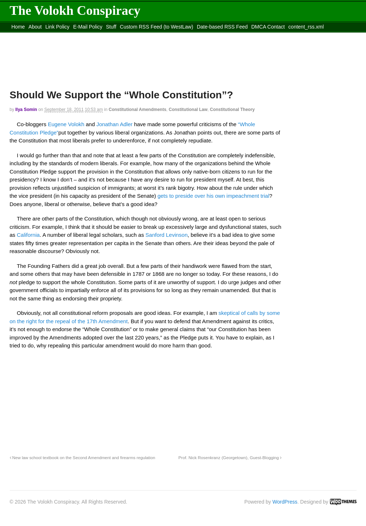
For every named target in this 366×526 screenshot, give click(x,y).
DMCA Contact (268, 27)
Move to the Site (50, 36)
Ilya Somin (26, 109)
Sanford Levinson (167, 235)
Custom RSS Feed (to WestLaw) (156, 27)
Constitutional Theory (232, 109)
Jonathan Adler (115, 124)
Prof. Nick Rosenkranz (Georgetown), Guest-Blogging (229, 457)
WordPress (284, 502)
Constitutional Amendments (138, 109)
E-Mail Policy (87, 27)
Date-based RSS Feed (222, 27)
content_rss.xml (306, 27)
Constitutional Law (188, 109)
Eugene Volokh (66, 124)
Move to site (114, 36)
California (28, 235)
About (35, 27)
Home (18, 27)
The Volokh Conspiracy (75, 10)
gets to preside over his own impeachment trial (213, 196)
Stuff (111, 27)
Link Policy (57, 27)
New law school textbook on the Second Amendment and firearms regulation (82, 457)
